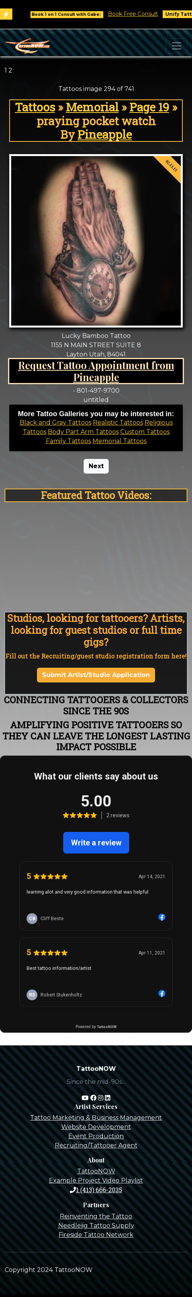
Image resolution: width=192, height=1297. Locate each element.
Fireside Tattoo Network (96, 1234)
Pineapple (104, 134)
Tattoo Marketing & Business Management (96, 1117)
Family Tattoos (68, 441)
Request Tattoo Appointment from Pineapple (96, 370)
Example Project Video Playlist (96, 1180)
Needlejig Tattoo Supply (96, 1225)
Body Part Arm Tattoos (83, 431)
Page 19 (149, 106)
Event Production (96, 1136)
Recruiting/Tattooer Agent (96, 1145)
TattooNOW (96, 1171)
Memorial (92, 106)
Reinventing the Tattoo (96, 1216)
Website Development (96, 1127)
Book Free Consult (136, 13)
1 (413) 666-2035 (96, 1190)
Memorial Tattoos (120, 441)
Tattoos (35, 106)
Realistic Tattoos (118, 422)
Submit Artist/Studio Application (96, 675)
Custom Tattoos (145, 431)
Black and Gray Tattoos (55, 422)
